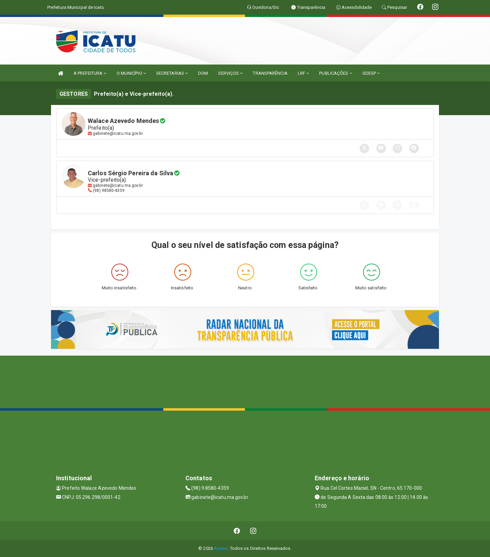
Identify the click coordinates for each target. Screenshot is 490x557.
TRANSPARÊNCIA (270, 73)
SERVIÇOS (230, 73)
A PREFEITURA (90, 73)
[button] (414, 205)
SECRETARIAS (172, 73)
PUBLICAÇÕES (335, 73)
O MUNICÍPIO (131, 73)
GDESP (371, 73)
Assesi (221, 548)
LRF (303, 73)
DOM (203, 73)
